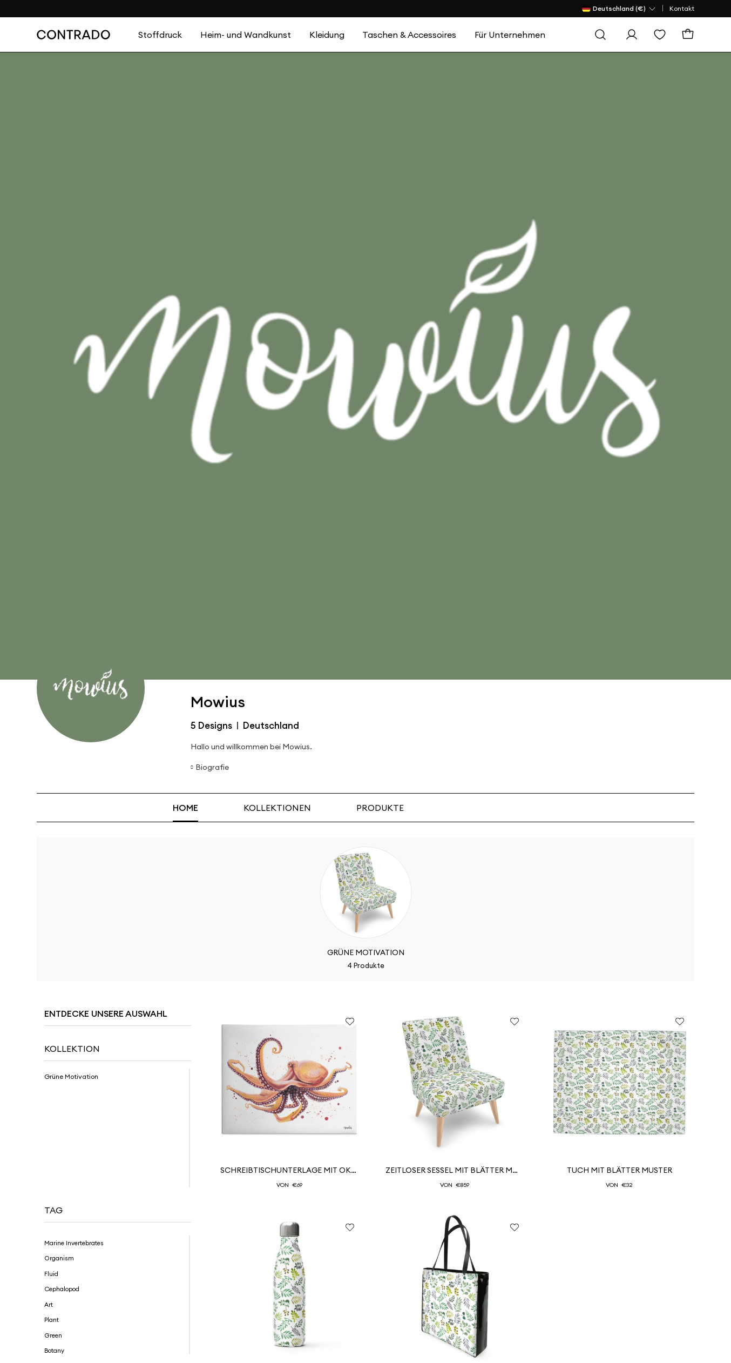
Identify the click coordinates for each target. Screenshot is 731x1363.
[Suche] (600, 35)
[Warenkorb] (687, 35)
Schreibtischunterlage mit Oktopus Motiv (289, 1170)
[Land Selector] (619, 8)
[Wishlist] (659, 34)
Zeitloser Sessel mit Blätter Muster (454, 1170)
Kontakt (681, 8)
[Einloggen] (631, 34)
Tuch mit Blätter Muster (619, 1170)
